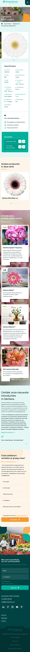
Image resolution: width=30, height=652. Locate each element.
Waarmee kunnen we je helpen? (12, 506)
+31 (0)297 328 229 (6, 599)
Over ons (3, 615)
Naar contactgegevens (8, 461)
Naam (5, 570)
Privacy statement (15, 644)
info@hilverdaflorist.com (8, 602)
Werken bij (4, 618)
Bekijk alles (4, 169)
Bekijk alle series (5, 221)
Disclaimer (15, 641)
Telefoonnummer (8, 494)
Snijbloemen (16, 23)
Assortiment (7, 23)
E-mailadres (6, 500)
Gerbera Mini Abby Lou (10, 199)
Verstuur (14, 587)
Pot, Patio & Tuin (7, 583)
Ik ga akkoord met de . (15, 515)
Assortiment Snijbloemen (8, 25)
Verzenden (13, 519)
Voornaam (6, 481)
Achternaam (6, 488)
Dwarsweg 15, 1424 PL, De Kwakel (10, 596)
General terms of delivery (15, 648)
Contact (3, 621)
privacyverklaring (21, 515)
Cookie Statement (15, 637)
